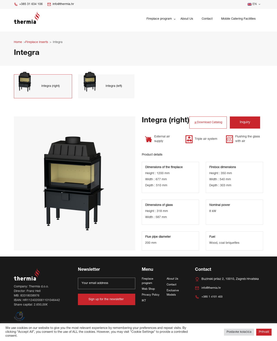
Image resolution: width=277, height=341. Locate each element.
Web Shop (148, 289)
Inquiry (245, 122)
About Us (186, 19)
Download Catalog (208, 122)
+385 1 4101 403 (208, 297)
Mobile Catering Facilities (238, 19)
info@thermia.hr (60, 4)
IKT (144, 301)
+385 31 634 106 (28, 4)
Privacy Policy (150, 295)
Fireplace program (159, 19)
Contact (207, 19)
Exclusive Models (173, 292)
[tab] (43, 86)
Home (18, 42)
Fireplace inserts (36, 42)
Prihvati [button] (264, 332)
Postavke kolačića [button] (239, 332)
